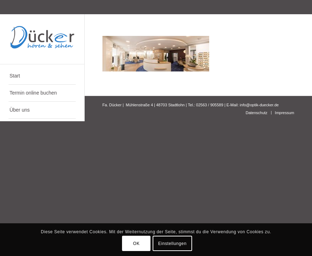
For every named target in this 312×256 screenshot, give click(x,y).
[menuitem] (42, 76)
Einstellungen (172, 243)
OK (136, 243)
